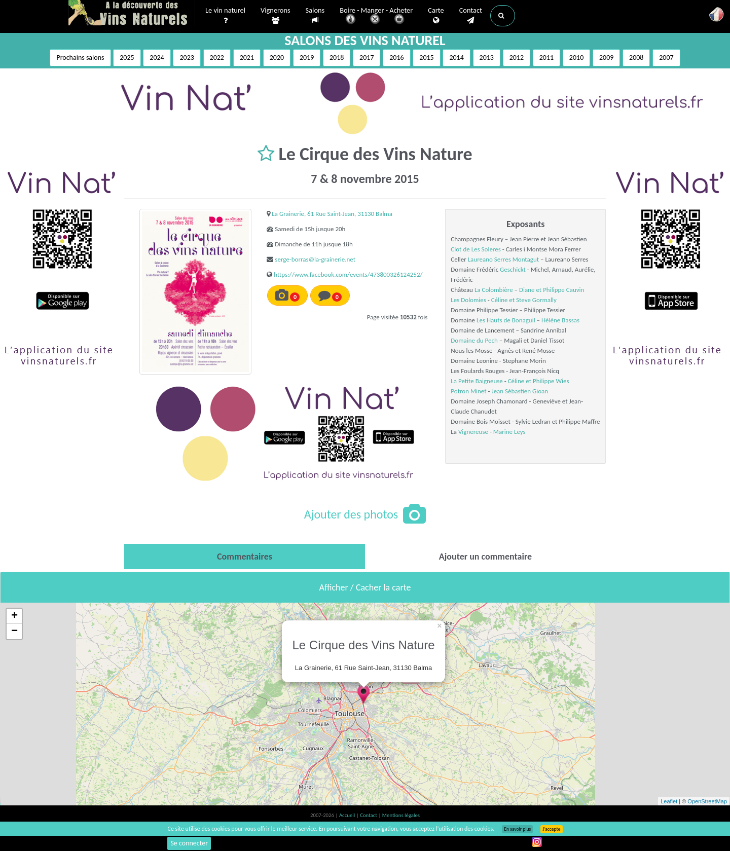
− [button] (14, 631)
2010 (576, 57)
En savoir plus (517, 829)
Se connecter (189, 843)
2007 (666, 57)
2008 (636, 57)
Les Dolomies (468, 300)
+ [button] (14, 616)
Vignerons (275, 16)
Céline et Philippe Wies (538, 381)
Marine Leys (509, 431)
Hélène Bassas (560, 320)
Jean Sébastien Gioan (519, 391)
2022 (217, 57)
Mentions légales (401, 815)
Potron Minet (468, 391)
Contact (470, 16)
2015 (426, 57)
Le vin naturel (225, 16)
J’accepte (551, 829)
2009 (606, 57)
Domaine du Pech (474, 340)
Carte (436, 16)
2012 (516, 57)
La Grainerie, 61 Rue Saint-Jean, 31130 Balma (332, 213)
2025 (127, 57)
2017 (366, 57)
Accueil (347, 815)
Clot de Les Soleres (475, 249)
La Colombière (493, 289)
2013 (487, 57)
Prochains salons (80, 57)
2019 (307, 57)
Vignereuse (473, 431)
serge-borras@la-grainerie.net (315, 259)
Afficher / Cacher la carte (365, 587)
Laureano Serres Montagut (503, 259)
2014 (456, 57)
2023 (186, 57)
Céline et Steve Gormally (524, 300)
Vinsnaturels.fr (131, 13)
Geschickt (513, 269)
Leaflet (669, 801)
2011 (546, 57)
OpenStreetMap (707, 801)
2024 (157, 57)
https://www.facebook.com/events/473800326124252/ (348, 274)
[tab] (244, 556)
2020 (277, 57)
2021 (247, 57)
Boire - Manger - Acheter (376, 16)
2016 (396, 57)
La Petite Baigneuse (476, 381)
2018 (337, 57)
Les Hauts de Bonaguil (506, 320)
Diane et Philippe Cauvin (551, 289)
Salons (315, 15)
